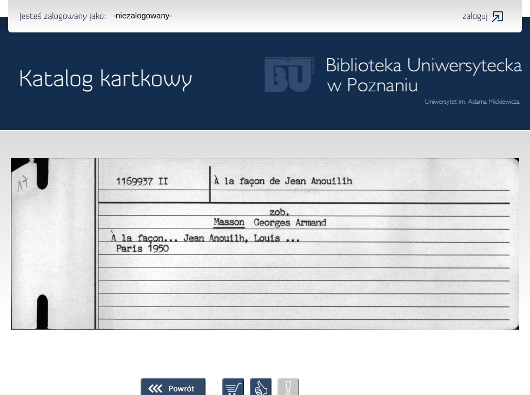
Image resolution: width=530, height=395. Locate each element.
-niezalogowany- (142, 15)
